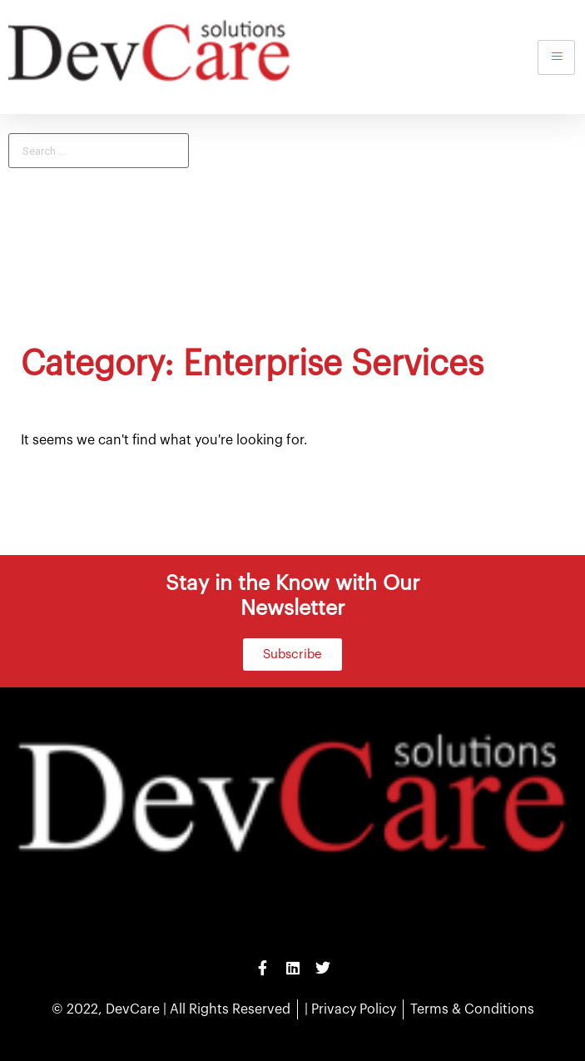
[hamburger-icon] (556, 57)
